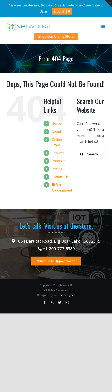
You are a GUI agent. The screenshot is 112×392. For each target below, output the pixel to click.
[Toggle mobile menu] (103, 26)
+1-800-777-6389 (56, 248)
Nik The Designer (64, 295)
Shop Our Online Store (56, 36)
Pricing (57, 169)
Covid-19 (62, 11)
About (56, 131)
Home (56, 123)
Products (59, 161)
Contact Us (60, 176)
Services (58, 153)
